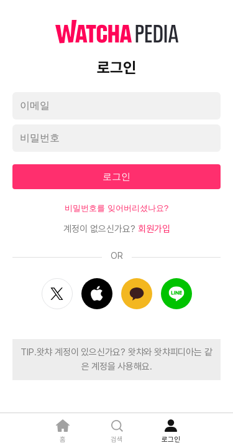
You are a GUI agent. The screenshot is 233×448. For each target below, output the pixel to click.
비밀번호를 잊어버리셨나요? (116, 208)
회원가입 (154, 229)
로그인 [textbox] (116, 176)
